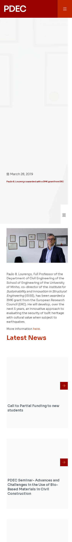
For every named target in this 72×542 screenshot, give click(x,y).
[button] (65, 9)
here (36, 329)
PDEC (14, 8)
